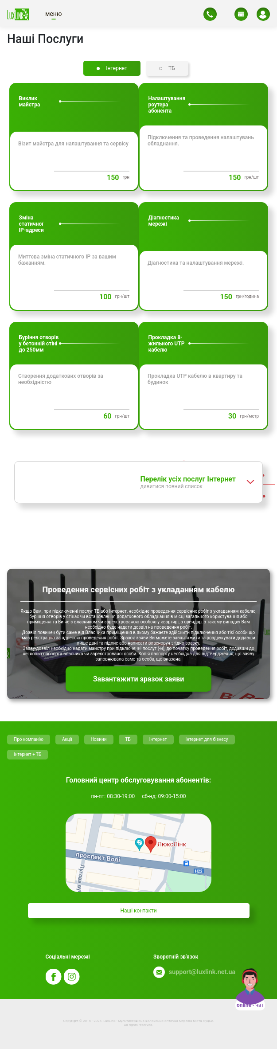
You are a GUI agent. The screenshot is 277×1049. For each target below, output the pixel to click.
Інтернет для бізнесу (207, 739)
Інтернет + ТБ (27, 754)
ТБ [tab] (171, 68)
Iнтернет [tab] (116, 68)
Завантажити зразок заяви (138, 679)
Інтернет (158, 739)
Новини (99, 739)
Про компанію (28, 739)
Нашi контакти (138, 911)
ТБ (128, 739)
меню (53, 13)
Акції (67, 739)
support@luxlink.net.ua (200, 972)
